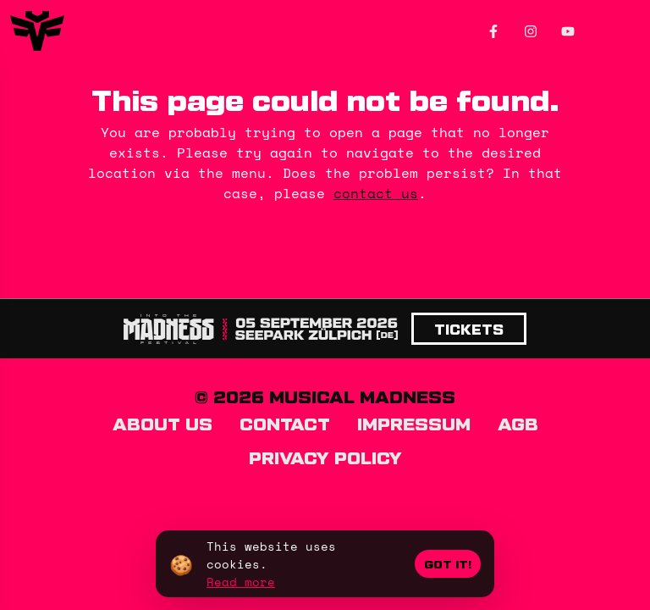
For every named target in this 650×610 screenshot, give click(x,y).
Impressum (414, 423)
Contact (285, 423)
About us (162, 423)
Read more (241, 582)
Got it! (447, 563)
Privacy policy (325, 456)
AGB (518, 423)
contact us (375, 193)
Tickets (469, 328)
